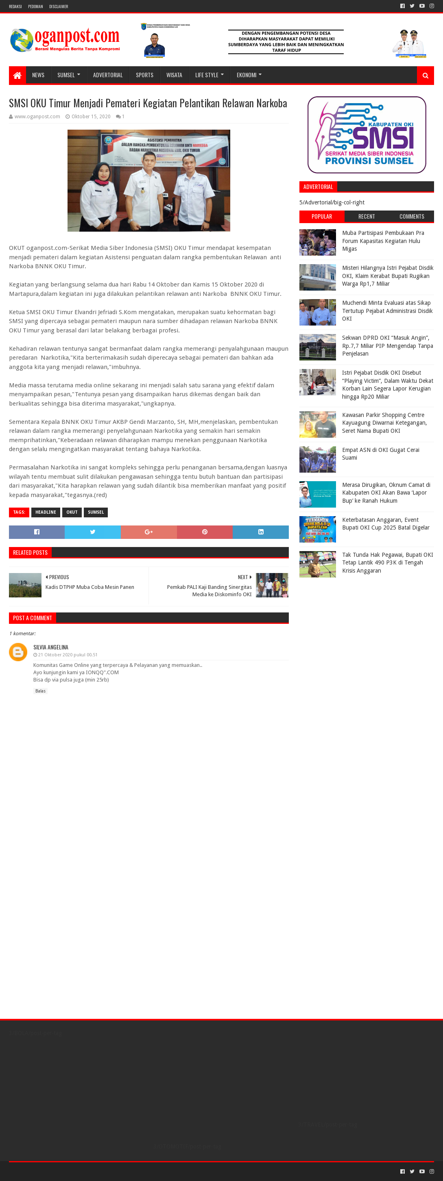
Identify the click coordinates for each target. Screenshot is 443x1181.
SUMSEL (66, 74)
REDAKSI (15, 6)
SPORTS (144, 74)
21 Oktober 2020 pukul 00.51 (68, 655)
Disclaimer (58, 6)
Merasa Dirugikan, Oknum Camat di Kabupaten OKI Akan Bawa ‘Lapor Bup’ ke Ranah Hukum (386, 493)
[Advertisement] (350, 632)
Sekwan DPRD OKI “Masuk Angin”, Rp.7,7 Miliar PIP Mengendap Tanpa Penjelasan (387, 345)
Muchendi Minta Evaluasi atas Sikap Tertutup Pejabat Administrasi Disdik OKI (387, 311)
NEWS (38, 74)
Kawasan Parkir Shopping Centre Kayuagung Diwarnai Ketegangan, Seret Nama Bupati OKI (384, 423)
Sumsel (96, 512)
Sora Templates (54, 1171)
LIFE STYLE (206, 74)
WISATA (174, 74)
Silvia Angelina (50, 647)
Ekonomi (246, 74)
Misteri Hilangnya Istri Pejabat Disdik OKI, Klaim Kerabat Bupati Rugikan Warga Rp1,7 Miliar (388, 276)
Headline (45, 512)
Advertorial (108, 74)
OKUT (72, 512)
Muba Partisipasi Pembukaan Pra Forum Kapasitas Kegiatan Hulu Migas (383, 241)
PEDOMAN (35, 6)
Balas (40, 691)
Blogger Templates (101, 1171)
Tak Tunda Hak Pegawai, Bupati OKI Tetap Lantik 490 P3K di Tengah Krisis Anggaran (387, 562)
